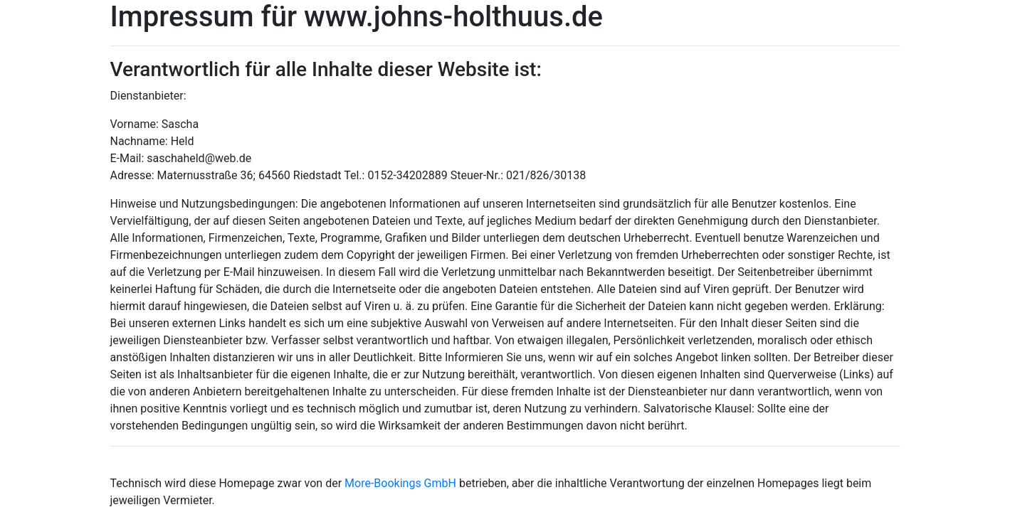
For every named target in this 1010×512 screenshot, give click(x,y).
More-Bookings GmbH (401, 483)
